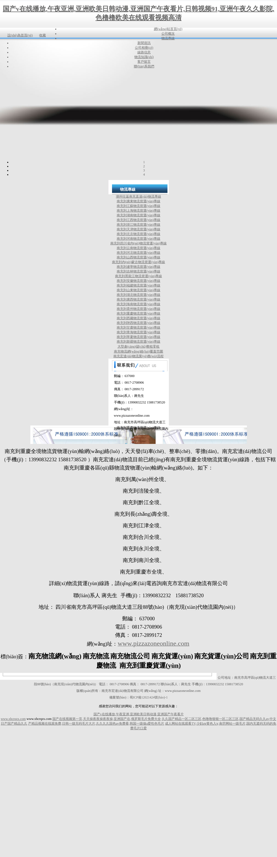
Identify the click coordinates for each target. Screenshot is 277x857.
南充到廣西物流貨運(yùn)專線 (138, 299)
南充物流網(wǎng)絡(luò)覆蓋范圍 (138, 351)
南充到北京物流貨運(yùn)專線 (138, 234)
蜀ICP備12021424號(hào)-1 (149, 697)
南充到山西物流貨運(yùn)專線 (138, 257)
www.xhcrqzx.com (13, 719)
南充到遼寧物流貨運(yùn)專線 (138, 267)
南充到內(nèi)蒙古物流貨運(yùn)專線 (138, 262)
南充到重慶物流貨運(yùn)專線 (138, 313)
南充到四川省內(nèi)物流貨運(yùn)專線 (138, 243)
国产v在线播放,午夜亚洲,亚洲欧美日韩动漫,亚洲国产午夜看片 (139, 714)
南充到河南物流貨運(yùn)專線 (138, 239)
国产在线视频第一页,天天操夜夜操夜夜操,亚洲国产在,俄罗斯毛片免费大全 (106, 719)
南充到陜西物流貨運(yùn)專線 (138, 323)
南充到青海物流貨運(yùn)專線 (138, 332)
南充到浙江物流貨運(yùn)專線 (138, 224)
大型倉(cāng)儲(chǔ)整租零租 (139, 346)
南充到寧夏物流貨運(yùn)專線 (138, 337)
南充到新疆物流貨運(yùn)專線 (138, 341)
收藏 (42, 35)
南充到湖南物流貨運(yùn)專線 (138, 215)
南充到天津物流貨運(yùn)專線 (138, 229)
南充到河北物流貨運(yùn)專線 (138, 253)
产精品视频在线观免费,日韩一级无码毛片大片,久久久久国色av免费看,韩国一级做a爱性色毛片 (96, 723)
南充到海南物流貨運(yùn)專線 (138, 304)
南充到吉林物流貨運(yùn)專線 (138, 271)
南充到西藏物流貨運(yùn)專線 (138, 318)
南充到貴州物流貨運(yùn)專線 (138, 309)
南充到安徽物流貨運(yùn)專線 (138, 281)
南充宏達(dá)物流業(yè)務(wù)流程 (138, 356)
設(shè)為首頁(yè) (20, 35)
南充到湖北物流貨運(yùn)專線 (138, 295)
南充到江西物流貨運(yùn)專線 (138, 220)
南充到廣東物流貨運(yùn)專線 (138, 201)
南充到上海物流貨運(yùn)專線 (138, 210)
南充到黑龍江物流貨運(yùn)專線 (138, 276)
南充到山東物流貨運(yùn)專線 (138, 290)
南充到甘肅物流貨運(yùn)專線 (138, 327)
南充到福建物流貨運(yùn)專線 (138, 285)
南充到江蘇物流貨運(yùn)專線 (138, 206)
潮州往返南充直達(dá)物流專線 (138, 196)
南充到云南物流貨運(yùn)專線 (138, 248)
